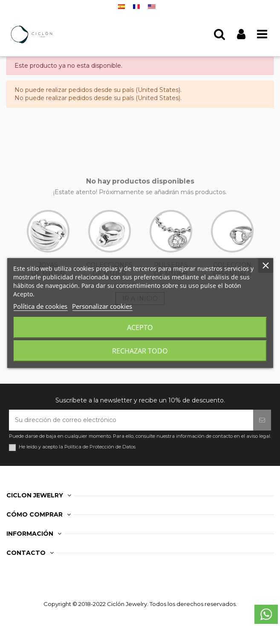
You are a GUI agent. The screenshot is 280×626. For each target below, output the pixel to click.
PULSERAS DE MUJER (171, 243)
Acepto (140, 327)
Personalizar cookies (102, 306)
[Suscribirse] (262, 420)
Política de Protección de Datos (100, 447)
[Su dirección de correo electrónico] (131, 420)
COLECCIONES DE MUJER (109, 243)
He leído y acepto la (77, 447)
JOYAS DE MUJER (48, 243)
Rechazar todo (140, 351)
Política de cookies (40, 306)
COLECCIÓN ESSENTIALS (232, 243)
